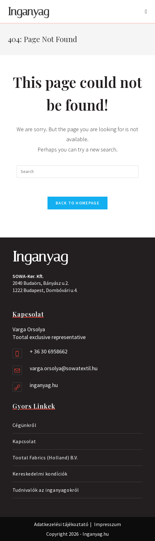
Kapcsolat (24, 441)
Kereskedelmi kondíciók (40, 474)
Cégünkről (24, 425)
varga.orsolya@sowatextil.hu (64, 368)
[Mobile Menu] (146, 11)
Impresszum (107, 524)
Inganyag (28, 11)
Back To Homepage (77, 203)
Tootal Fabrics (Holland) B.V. (45, 457)
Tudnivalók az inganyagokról (45, 490)
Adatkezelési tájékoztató (61, 524)
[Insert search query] (77, 171)
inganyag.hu (44, 385)
